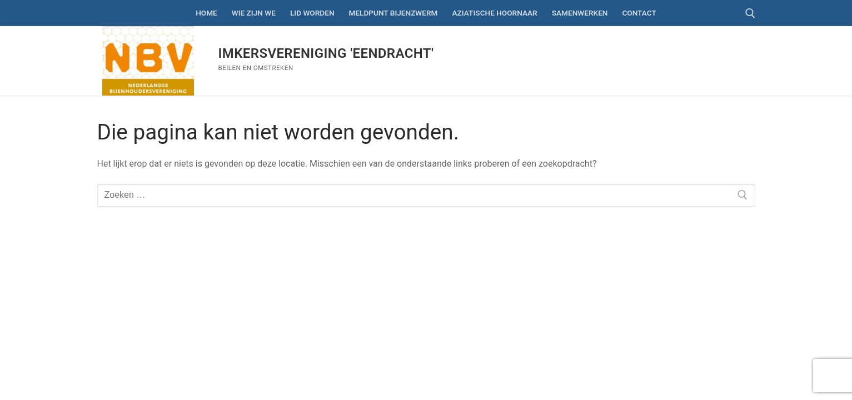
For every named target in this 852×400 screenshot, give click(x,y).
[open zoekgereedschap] (750, 13)
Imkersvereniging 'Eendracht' (326, 53)
